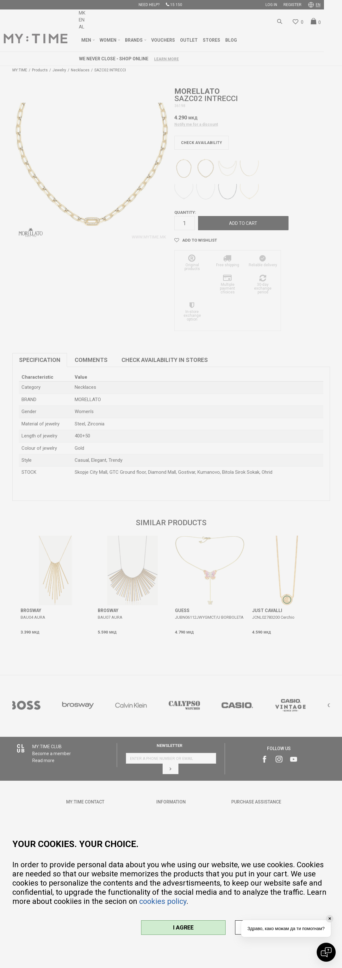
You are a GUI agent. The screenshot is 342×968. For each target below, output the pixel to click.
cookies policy (162, 901)
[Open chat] (326, 952)
